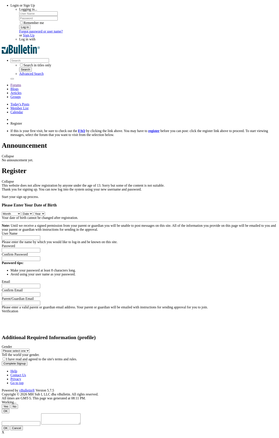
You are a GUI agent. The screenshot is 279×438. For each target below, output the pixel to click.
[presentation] (35, 321)
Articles (16, 93)
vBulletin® (27, 390)
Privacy (15, 379)
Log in (25, 27)
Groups (15, 97)
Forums (15, 85)
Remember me (32, 23)
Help (13, 371)
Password (8, 246)
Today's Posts (19, 104)
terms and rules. (66, 359)
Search (25, 69)
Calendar (16, 112)
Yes (5, 406)
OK (5, 411)
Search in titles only (35, 65)
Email (6, 281)
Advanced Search (31, 74)
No (14, 406)
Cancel (16, 430)
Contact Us (18, 375)
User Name (9, 233)
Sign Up (28, 35)
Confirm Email (12, 290)
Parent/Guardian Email (18, 299)
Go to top (17, 383)
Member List (19, 108)
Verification (10, 311)
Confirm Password (15, 254)
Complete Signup (14, 363)
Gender (7, 347)
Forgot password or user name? (41, 31)
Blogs (14, 89)
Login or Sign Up (22, 5)
